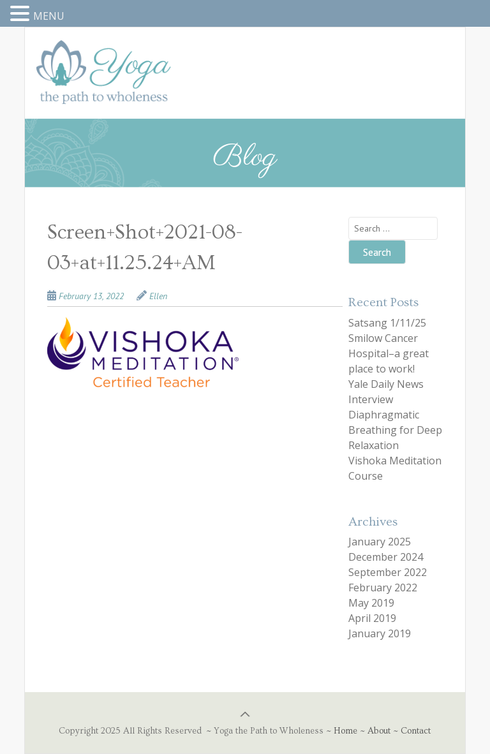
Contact (416, 731)
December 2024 (385, 557)
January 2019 (379, 633)
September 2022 (387, 572)
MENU (48, 16)
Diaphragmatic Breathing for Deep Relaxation (395, 430)
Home (345, 731)
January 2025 (379, 542)
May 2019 (371, 603)
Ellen (158, 296)
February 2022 (382, 587)
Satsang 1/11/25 (387, 323)
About (379, 731)
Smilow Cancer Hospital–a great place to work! (388, 353)
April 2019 (372, 618)
